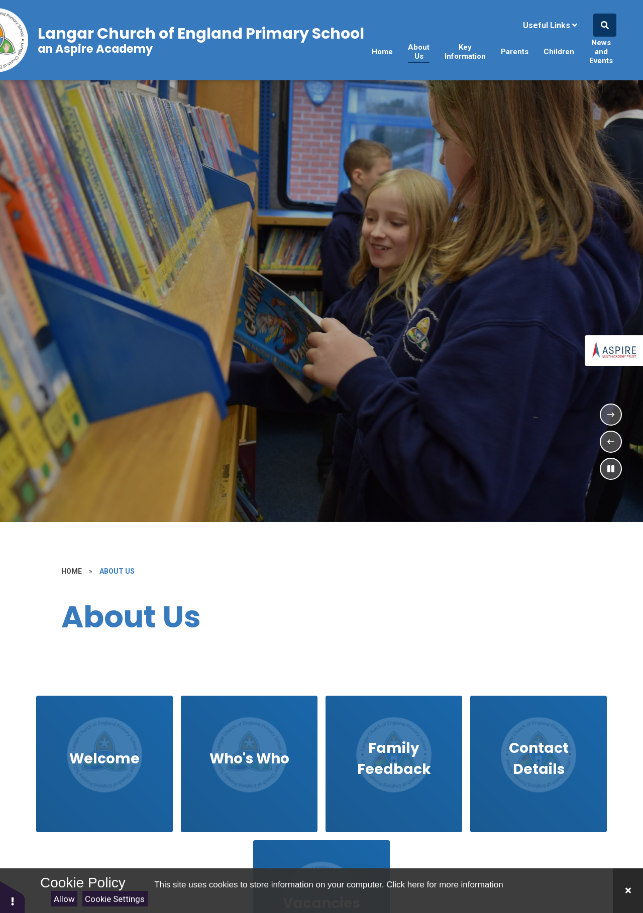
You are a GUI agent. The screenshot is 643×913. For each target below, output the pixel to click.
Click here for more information (444, 884)
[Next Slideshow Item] (611, 415)
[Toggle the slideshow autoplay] (611, 469)
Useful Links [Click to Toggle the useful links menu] (550, 25)
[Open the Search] (604, 25)
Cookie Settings (115, 899)
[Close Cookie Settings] (628, 890)
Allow (64, 899)
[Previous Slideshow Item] (611, 442)
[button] (12, 896)
